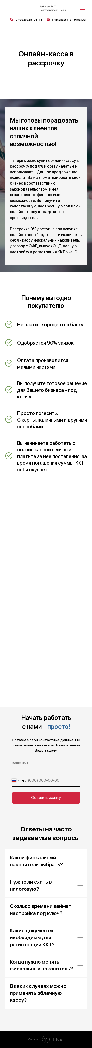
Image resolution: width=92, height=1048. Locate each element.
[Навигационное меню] (82, 9)
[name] (46, 763)
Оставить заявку (46, 797)
